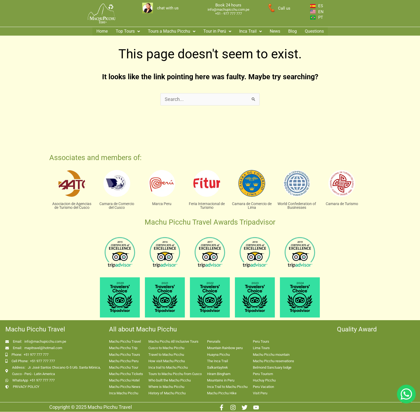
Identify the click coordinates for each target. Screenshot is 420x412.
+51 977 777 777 (36, 355)
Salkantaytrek (217, 368)
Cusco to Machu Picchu (166, 348)
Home (102, 30)
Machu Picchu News (124, 387)
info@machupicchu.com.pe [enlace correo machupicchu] (228, 9)
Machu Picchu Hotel (124, 381)
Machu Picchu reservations (273, 361)
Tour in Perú (217, 30)
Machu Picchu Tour (123, 368)
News (275, 30)
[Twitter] (245, 408)
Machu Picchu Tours (124, 355)
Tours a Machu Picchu (171, 30)
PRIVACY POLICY (26, 387)
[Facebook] (221, 408)
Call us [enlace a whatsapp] (284, 8)
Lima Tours (261, 348)
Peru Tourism (263, 374)
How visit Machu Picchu (166, 361)
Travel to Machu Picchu (166, 355)
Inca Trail (250, 30)
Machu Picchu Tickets (126, 374)
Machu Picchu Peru (123, 361)
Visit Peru (260, 393)
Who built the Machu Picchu (169, 381)
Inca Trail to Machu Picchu (227, 387)
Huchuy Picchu (264, 381)
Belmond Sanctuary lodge (272, 368)
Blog (292, 30)
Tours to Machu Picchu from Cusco (175, 374)
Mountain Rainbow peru (225, 348)
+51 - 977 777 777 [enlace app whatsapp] (228, 14)
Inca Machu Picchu (123, 393)
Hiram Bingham (218, 374)
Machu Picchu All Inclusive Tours (173, 342)
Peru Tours (261, 342)
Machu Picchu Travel (125, 342)
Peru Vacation (263, 387)
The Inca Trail (217, 361)
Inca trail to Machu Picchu (168, 368)
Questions (314, 30)
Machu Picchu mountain (271, 355)
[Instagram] (233, 408)
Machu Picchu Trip (123, 348)
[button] (128, 30)
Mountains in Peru (220, 381)
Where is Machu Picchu (166, 387)
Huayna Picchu (218, 355)
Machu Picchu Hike (222, 393)
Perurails (213, 342)
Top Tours (128, 30)
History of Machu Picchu (167, 393)
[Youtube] (256, 408)
